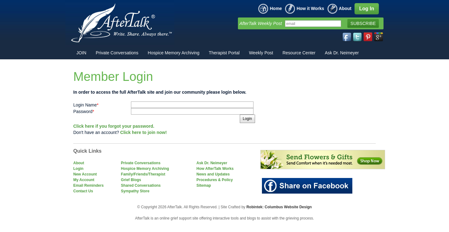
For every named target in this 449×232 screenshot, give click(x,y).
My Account (83, 180)
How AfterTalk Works (215, 168)
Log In (366, 8)
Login (78, 168)
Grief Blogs (131, 180)
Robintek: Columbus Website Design (279, 207)
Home (270, 8)
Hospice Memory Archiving (145, 168)
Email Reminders (88, 185)
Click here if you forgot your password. (113, 126)
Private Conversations (141, 163)
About (339, 8)
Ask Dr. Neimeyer (211, 163)
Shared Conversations (141, 185)
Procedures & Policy (214, 180)
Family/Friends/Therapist (143, 174)
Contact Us (83, 191)
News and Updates (213, 174)
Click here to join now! (143, 132)
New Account (85, 174)
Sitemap (203, 185)
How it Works (304, 8)
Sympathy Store (135, 191)
